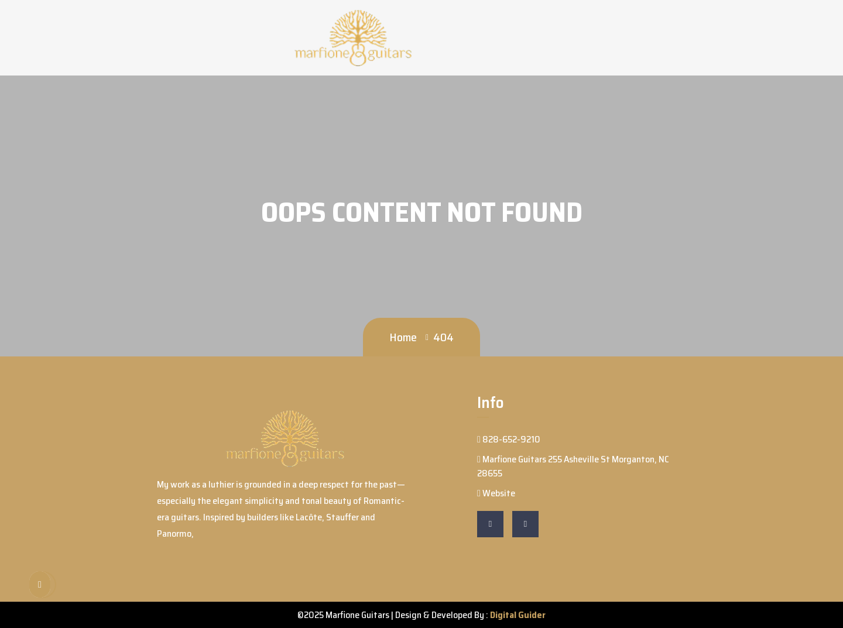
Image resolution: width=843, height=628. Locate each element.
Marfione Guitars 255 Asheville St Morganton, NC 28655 (573, 466)
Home (403, 337)
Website (496, 493)
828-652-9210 (508, 439)
